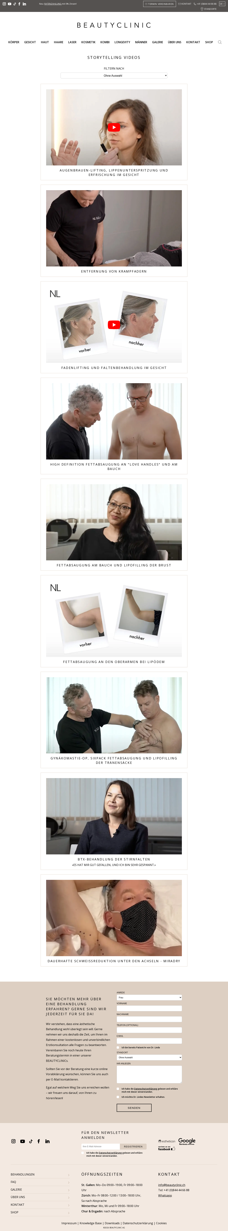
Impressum (69, 1223)
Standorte (210, 8)
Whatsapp (165, 1195)
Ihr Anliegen (124, 1063)
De (221, 3)
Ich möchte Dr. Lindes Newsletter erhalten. (141, 1096)
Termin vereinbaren (161, 4)
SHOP (14, 1212)
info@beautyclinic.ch (171, 1185)
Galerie (157, 42)
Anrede (121, 992)
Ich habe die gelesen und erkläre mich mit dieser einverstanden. (147, 1090)
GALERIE (16, 1190)
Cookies (161, 1223)
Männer (141, 42)
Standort (122, 1052)
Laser (72, 42)
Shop (209, 42)
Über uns (174, 42)
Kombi (105, 42)
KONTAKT (17, 1205)
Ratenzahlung (53, 3)
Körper (13, 42)
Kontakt (186, 3)
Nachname (123, 1014)
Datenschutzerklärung (145, 1088)
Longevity (122, 42)
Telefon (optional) (127, 1025)
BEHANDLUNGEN (23, 1174)
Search (220, 42)
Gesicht (30, 42)
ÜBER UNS (18, 1197)
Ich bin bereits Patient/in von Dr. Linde (138, 1047)
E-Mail (120, 1035)
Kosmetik (88, 42)
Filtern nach (114, 68)
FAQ (13, 1182)
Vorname (122, 1003)
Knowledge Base (91, 1223)
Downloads (112, 1223)
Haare (58, 42)
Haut (45, 42)
